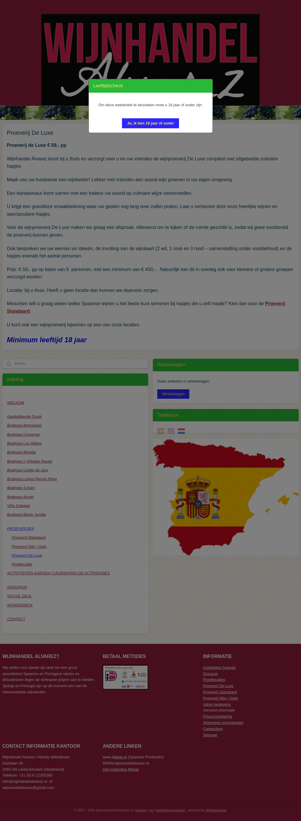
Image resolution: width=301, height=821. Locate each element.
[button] (150, 123)
